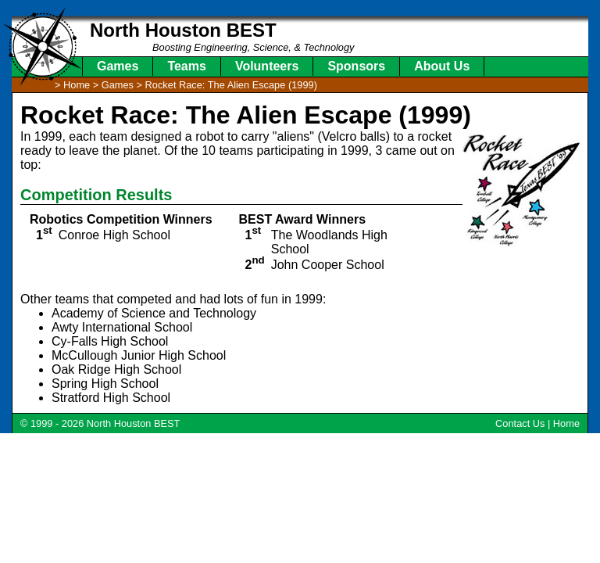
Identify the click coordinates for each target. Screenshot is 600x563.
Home (566, 423)
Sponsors (356, 66)
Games (117, 66)
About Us (442, 66)
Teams (186, 66)
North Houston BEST (183, 30)
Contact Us (520, 423)
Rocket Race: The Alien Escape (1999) (231, 85)
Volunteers (267, 66)
